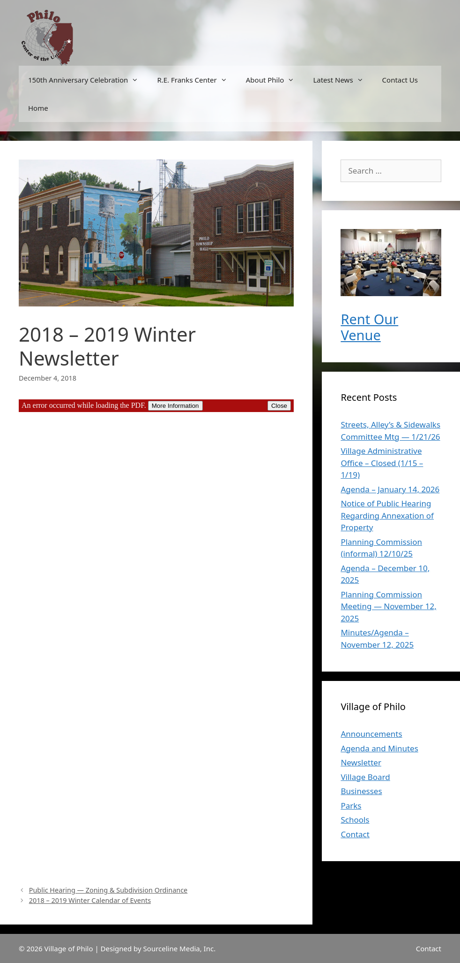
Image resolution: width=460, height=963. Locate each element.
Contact (355, 834)
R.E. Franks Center (196, 80)
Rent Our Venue (369, 327)
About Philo (275, 80)
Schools (355, 819)
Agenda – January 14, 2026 (390, 489)
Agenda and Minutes (379, 748)
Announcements (371, 733)
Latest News (342, 80)
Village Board (365, 777)
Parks (351, 805)
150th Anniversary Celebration (88, 80)
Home (38, 108)
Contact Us (400, 79)
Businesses (361, 791)
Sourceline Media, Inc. (179, 948)
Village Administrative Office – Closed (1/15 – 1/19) (382, 462)
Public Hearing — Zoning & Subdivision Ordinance (108, 890)
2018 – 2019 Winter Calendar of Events (90, 900)
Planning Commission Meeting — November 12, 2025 (388, 606)
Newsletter (361, 762)
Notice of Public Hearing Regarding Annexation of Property (387, 515)
